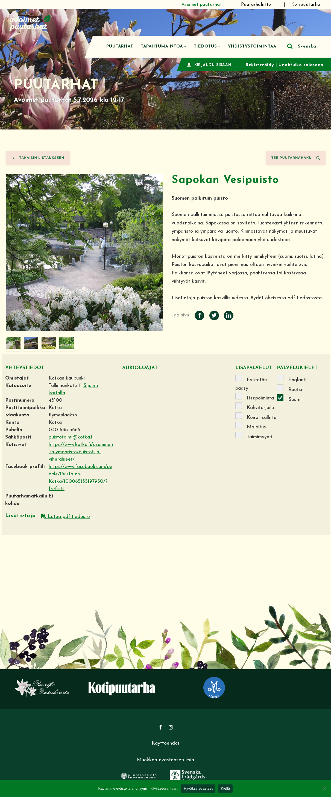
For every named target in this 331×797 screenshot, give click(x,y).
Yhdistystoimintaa (252, 47)
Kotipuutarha (305, 4)
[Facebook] (160, 727)
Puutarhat (119, 47)
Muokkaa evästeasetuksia (165, 760)
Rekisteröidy (259, 65)
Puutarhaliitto (256, 4)
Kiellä (225, 788)
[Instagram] (171, 727)
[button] (185, 47)
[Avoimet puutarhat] (30, 22)
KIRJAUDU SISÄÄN (213, 65)
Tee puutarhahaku (295, 158)
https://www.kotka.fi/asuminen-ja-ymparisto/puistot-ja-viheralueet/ (81, 452)
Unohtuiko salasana (301, 65)
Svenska (307, 47)
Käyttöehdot (166, 743)
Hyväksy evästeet (198, 788)
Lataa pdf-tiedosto (65, 516)
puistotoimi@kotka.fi (71, 437)
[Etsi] (290, 46)
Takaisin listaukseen (38, 158)
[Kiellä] (324, 788)
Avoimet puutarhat (201, 4)
